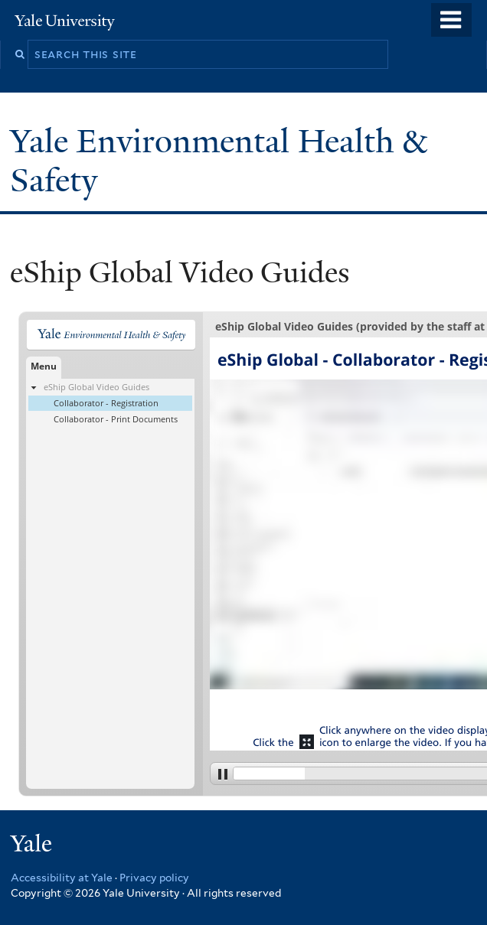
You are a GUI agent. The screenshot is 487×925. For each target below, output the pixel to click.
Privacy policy (154, 877)
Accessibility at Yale (62, 877)
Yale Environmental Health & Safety (218, 160)
